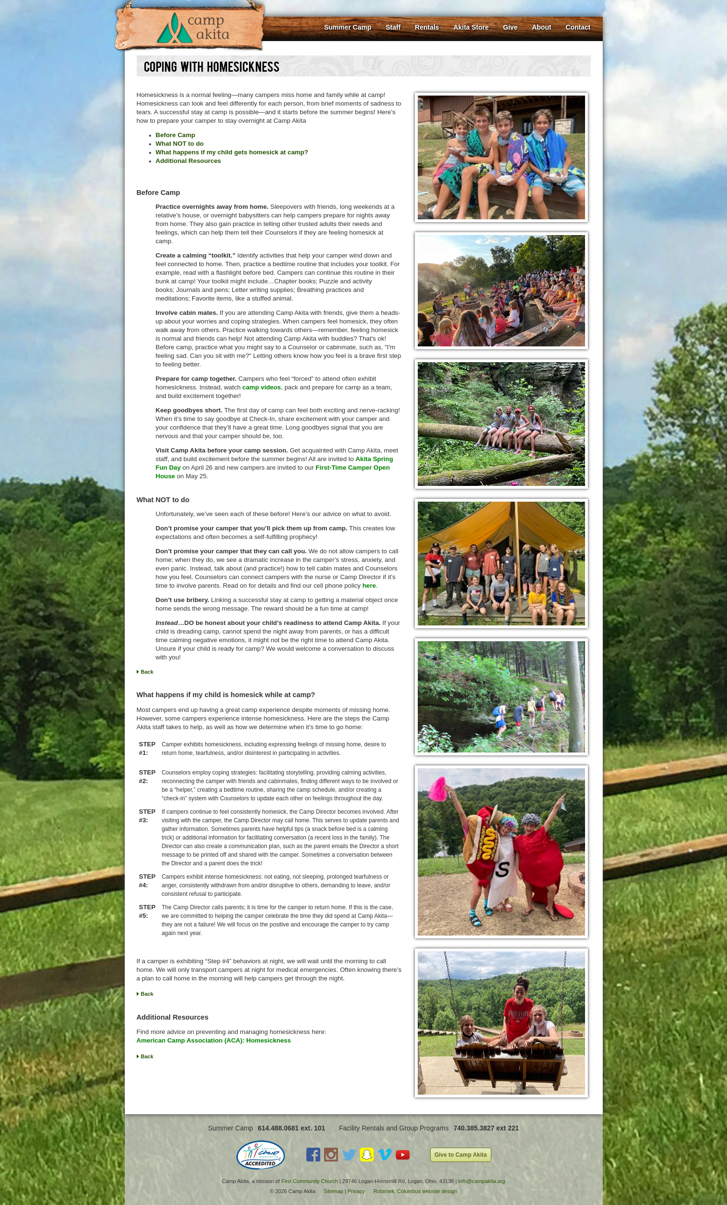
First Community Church (309, 1181)
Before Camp (175, 135)
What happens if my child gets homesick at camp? (232, 152)
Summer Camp (347, 27)
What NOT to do (180, 143)
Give (510, 27)
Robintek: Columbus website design (415, 1191)
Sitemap (333, 1191)
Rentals (427, 27)
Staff (393, 27)
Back (147, 672)
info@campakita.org (481, 1181)
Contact (577, 27)
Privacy (356, 1191)
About (541, 27)
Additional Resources (188, 160)
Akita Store (471, 27)
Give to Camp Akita (460, 1154)
